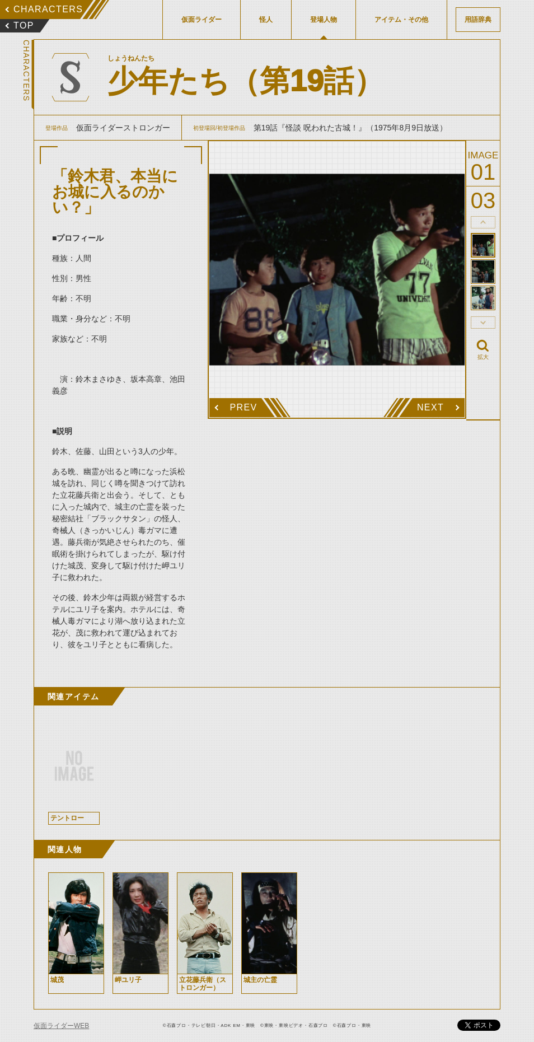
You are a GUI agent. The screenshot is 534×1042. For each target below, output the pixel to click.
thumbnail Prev (483, 222)
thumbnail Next (483, 322)
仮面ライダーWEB (61, 1025)
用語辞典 (478, 20)
